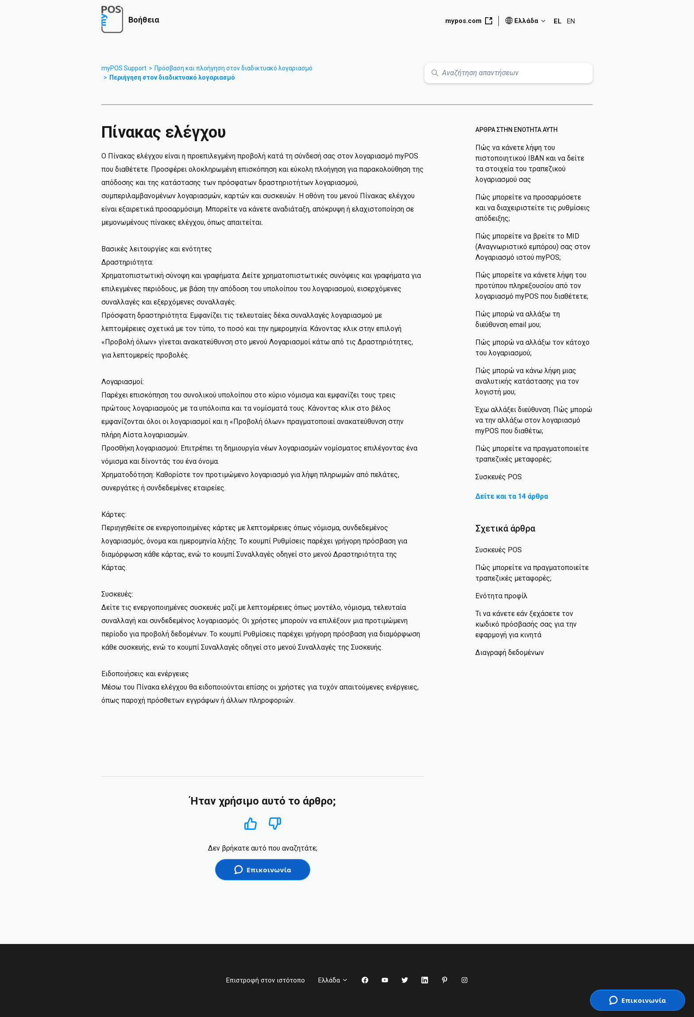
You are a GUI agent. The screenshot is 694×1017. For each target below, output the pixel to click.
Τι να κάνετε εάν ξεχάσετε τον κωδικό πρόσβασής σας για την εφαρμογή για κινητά (526, 624)
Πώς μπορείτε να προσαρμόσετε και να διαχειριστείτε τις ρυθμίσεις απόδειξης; (532, 208)
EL (558, 21)
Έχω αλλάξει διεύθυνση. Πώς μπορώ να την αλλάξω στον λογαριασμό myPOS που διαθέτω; (533, 420)
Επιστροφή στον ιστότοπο (265, 980)
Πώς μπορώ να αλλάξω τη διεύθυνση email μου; (517, 319)
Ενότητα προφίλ (501, 596)
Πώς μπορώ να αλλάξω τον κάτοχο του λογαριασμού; (532, 347)
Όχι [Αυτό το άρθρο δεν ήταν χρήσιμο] (275, 824)
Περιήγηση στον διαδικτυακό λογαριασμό (172, 77)
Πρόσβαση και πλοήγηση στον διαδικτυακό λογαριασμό (233, 68)
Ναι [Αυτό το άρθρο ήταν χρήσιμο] (250, 823)
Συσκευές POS (498, 477)
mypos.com (468, 21)
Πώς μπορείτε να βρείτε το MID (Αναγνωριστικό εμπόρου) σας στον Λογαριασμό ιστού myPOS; (532, 247)
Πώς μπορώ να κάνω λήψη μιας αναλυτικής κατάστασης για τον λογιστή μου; (527, 381)
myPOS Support (124, 68)
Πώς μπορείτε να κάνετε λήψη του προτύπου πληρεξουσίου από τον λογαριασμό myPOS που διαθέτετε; (531, 285)
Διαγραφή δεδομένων (509, 652)
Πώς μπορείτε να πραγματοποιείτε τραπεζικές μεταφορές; (532, 453)
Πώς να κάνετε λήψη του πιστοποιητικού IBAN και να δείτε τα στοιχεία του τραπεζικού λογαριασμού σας (529, 163)
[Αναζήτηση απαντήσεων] (508, 73)
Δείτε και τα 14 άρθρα (511, 496)
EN (571, 21)
